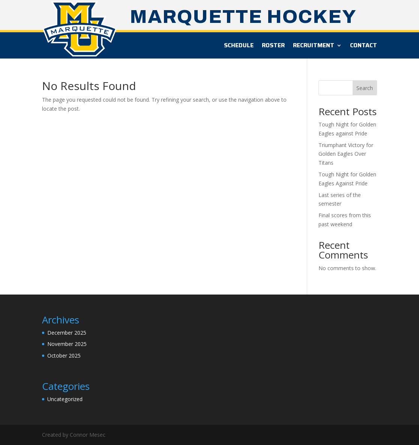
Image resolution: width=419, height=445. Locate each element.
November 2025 (67, 343)
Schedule (239, 45)
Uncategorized (65, 399)
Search (364, 88)
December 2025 (66, 332)
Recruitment (313, 45)
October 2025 (64, 355)
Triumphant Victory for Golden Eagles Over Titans (345, 154)
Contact (363, 45)
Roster (273, 45)
